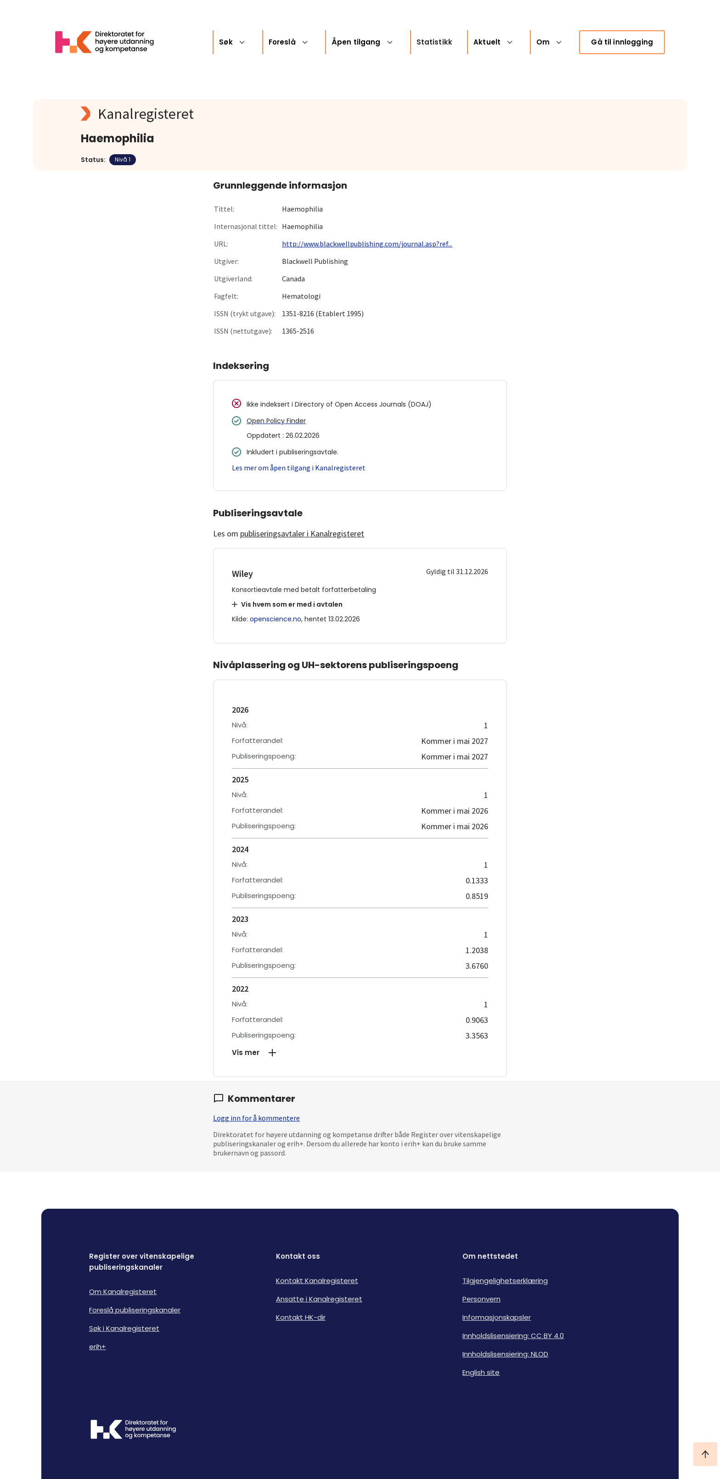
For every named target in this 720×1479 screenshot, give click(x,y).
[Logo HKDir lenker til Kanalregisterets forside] (110, 42)
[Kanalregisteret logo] (264, 114)
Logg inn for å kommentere (256, 1117)
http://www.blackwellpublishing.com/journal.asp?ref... (367, 243)
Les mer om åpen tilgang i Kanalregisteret (299, 467)
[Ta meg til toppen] (705, 1454)
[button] (360, 1052)
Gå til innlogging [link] (622, 42)
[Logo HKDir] (133, 1430)
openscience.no (275, 619)
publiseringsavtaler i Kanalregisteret (302, 533)
